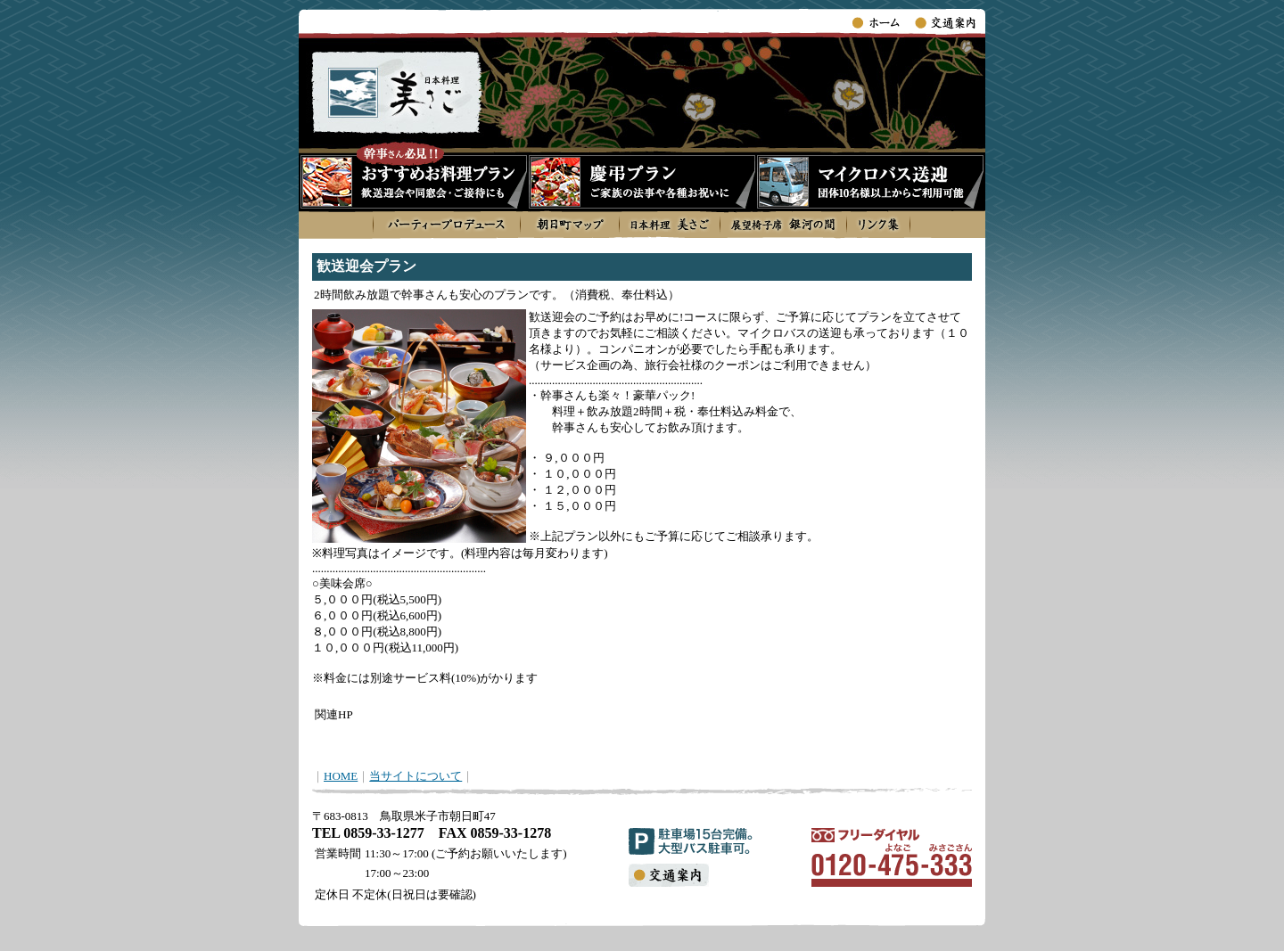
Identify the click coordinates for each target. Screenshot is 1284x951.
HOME (341, 776)
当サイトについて (415, 776)
